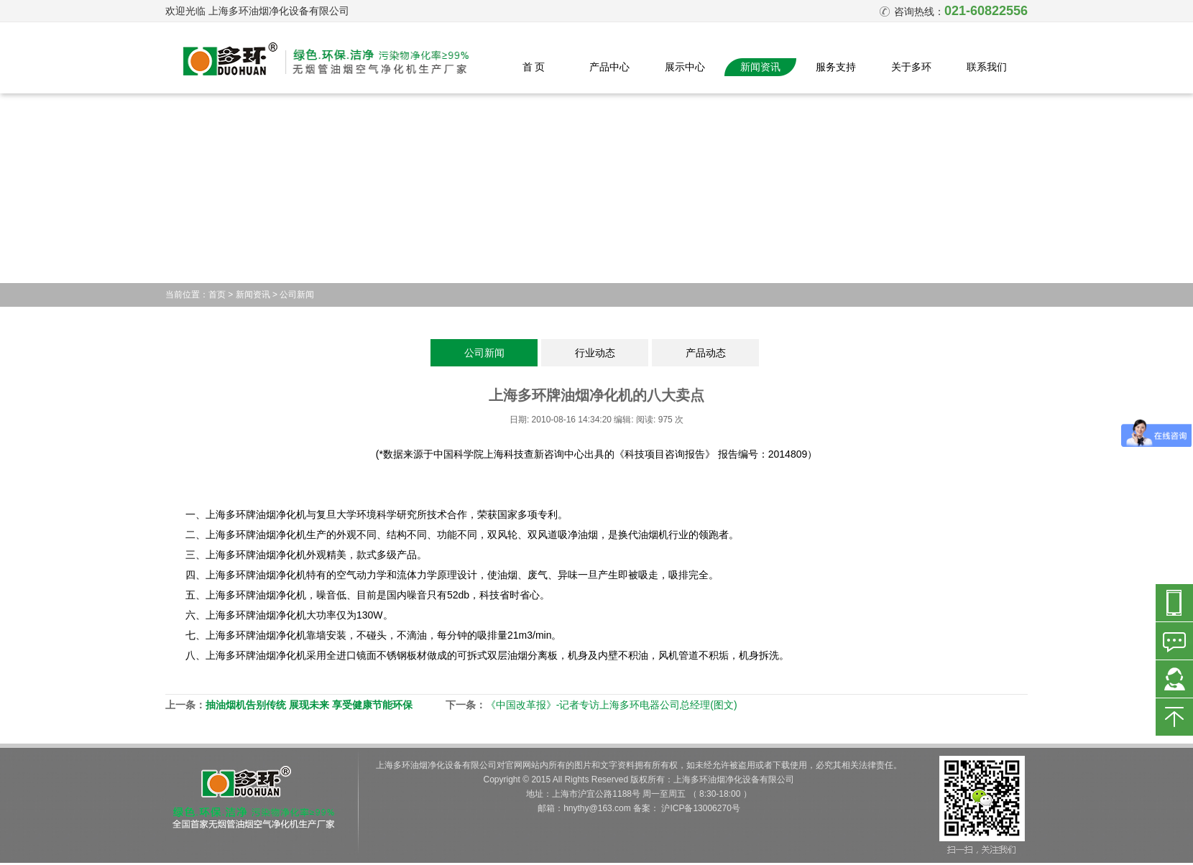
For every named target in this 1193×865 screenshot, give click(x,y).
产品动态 (706, 353)
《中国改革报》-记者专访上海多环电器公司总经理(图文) (611, 705)
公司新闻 (297, 295)
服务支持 (836, 67)
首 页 (533, 67)
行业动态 (595, 353)
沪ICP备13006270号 (700, 808)
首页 (217, 295)
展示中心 (685, 67)
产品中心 (609, 67)
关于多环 (911, 67)
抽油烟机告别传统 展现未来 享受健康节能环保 (309, 705)
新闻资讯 (760, 67)
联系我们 (987, 67)
